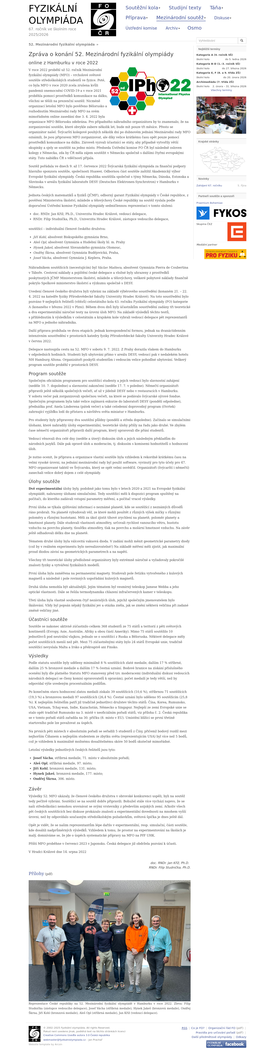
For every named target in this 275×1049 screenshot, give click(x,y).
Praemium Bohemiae (210, 202)
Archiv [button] (173, 28)
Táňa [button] (216, 7)
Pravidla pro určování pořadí (215, 1032)
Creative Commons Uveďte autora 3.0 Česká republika (76, 1035)
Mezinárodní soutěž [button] (181, 17)
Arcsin (58, 1044)
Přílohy (36, 873)
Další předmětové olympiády (212, 1036)
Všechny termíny (221, 90)
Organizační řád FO (221, 1028)
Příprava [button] (137, 17)
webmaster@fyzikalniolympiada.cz (64, 1039)
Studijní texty (185, 7)
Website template (39, 1044)
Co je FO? (198, 1028)
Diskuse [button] (222, 18)
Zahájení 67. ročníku (209, 185)
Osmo (195, 28)
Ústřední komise (141, 28)
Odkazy (241, 1036)
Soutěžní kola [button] (143, 7)
